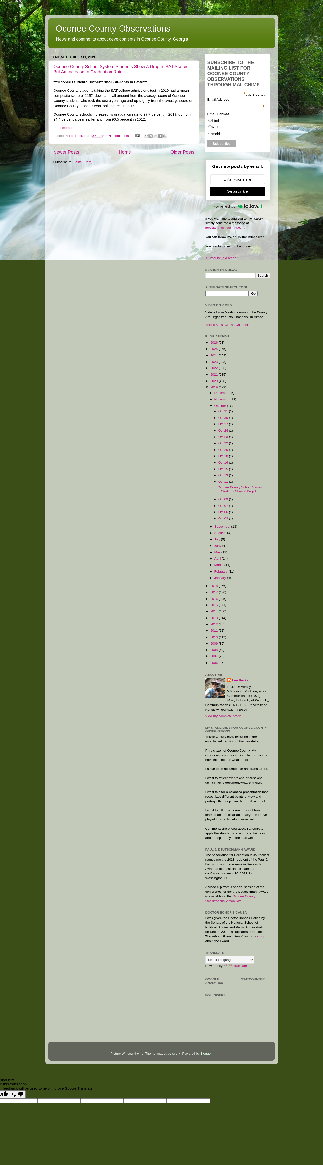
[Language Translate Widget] (229, 960)
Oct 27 (223, 424)
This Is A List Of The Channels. (227, 325)
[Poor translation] (18, 1094)
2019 (214, 387)
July (217, 539)
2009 (214, 643)
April (218, 558)
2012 (214, 624)
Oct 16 (223, 462)
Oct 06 (223, 512)
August (220, 533)
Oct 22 (223, 443)
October (220, 406)
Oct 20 (223, 450)
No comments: (119, 135)
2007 (214, 656)
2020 (214, 381)
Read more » (63, 128)
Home (125, 152)
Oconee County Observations (113, 29)
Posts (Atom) (82, 162)
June (218, 545)
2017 (214, 592)
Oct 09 (223, 499)
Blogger (206, 1053)
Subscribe (237, 191)
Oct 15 (223, 469)
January (220, 578)
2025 (214, 349)
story (260, 936)
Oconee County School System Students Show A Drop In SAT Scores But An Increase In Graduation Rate (121, 69)
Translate (235, 966)
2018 (214, 586)
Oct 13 (223, 475)
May (217, 552)
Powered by (237, 206)
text (215, 127)
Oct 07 (223, 506)
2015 (214, 605)
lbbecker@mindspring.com (224, 227)
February (221, 571)
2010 (214, 637)
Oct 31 (223, 411)
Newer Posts (66, 152)
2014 (214, 611)
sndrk (176, 1053)
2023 (214, 362)
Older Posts (182, 152)
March (219, 565)
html (215, 121)
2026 (214, 342)
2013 (214, 618)
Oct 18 (223, 456)
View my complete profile (223, 716)
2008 (214, 650)
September (222, 526)
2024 (214, 355)
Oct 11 (223, 481)
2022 (214, 368)
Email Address (236, 99)
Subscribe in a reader (221, 258)
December (222, 393)
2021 (214, 374)
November (222, 399)
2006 (214, 662)
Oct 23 (223, 437)
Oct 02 (223, 518)
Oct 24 (223, 430)
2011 (214, 630)
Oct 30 (223, 417)
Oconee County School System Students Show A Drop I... (240, 489)
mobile (217, 134)
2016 (214, 599)
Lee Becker (241, 680)
